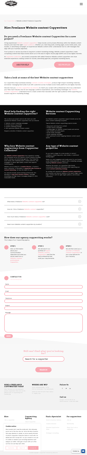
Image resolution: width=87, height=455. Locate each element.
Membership (70, 423)
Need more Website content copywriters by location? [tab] (44, 224)
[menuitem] (81, 4)
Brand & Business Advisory (53, 420)
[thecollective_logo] (11, 4)
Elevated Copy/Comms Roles (52, 428)
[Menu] (81, 4)
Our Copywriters (9, 21)
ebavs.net (55, 452)
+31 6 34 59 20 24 (16, 279)
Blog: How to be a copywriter (72, 428)
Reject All (22, 448)
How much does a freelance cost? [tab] (44, 216)
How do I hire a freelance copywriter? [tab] (44, 209)
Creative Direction (51, 423)
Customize (11, 448)
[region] (22, 437)
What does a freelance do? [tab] (44, 201)
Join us (69, 420)
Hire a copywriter (9, 420)
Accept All (33, 448)
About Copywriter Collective (30, 422)
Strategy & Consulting (52, 433)
